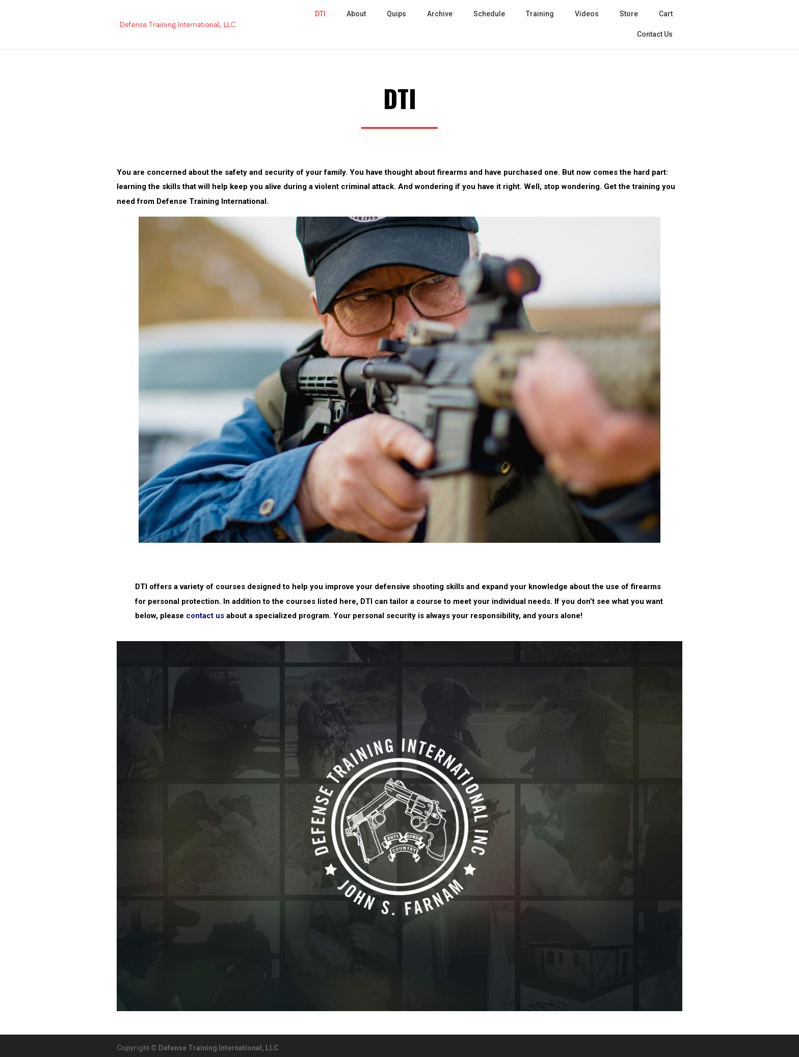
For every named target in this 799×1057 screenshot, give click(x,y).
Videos (587, 14)
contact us (205, 615)
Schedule (489, 14)
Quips (396, 14)
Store (629, 14)
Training (540, 14)
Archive (439, 14)
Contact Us (655, 34)
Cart (666, 14)
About (356, 14)
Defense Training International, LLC (218, 1048)
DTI (320, 14)
